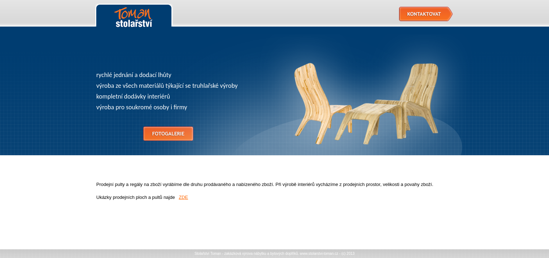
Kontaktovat (426, 14)
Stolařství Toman (134, 16)
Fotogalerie (168, 133)
